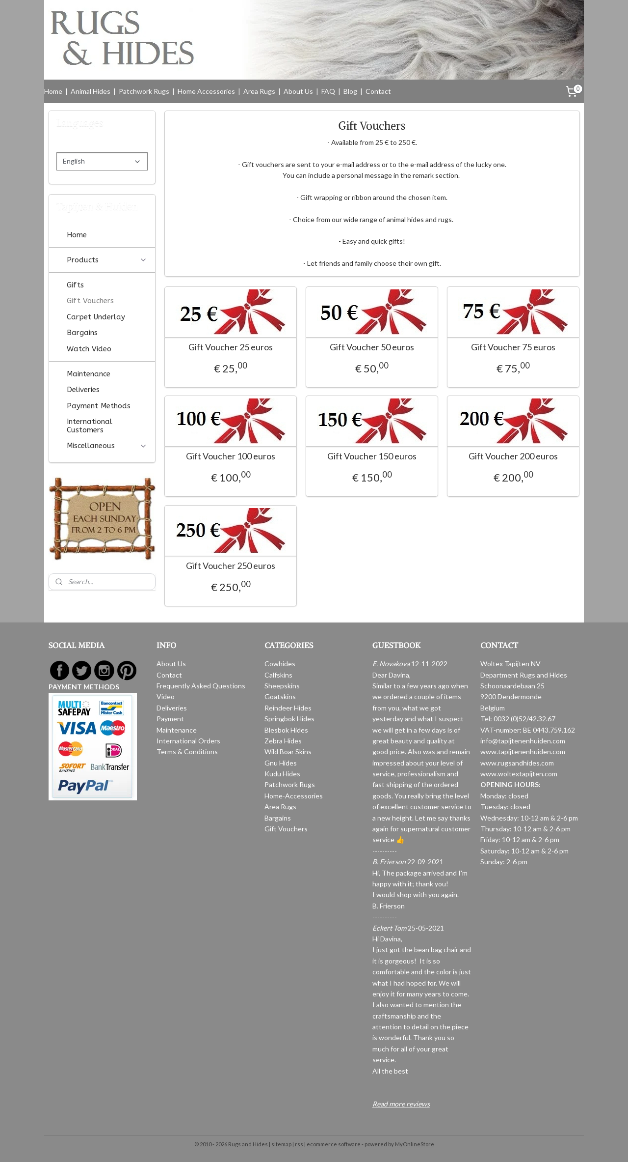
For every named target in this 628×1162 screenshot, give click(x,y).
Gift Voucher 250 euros (230, 566)
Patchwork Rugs (144, 91)
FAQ (328, 91)
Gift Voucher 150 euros (372, 456)
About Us (298, 91)
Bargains (82, 332)
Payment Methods (99, 405)
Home (53, 91)
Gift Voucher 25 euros (230, 347)
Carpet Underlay (96, 316)
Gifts (75, 285)
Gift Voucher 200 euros (513, 456)
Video (166, 696)
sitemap (281, 1144)
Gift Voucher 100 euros (230, 456)
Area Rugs (259, 91)
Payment (170, 718)
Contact (378, 91)
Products (107, 259)
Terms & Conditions (187, 751)
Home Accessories (206, 91)
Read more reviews (401, 1104)
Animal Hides (90, 91)
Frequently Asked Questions (201, 685)
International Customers (89, 425)
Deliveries (83, 389)
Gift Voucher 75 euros (513, 347)
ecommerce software (334, 1144)
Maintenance (88, 373)
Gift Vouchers (90, 300)
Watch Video (89, 348)
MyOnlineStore (414, 1144)
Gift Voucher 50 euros (372, 347)
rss (299, 1144)
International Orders (188, 741)
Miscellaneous (107, 445)
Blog (350, 91)
